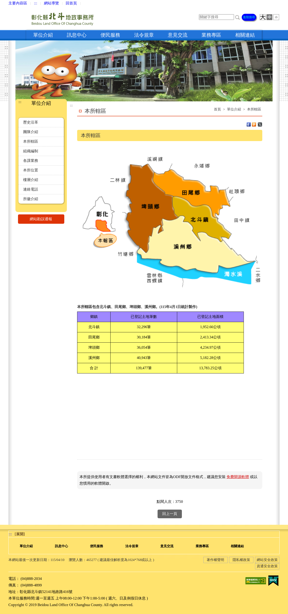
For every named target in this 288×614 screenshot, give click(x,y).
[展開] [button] (20, 534)
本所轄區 (30, 141)
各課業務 (30, 160)
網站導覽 (51, 3)
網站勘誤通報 (47, 219)
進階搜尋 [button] (249, 17)
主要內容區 (17, 3)
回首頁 (71, 3)
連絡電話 (30, 189)
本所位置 (30, 170)
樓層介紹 (30, 179)
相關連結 (245, 35)
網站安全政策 (267, 560)
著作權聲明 (215, 560)
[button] (237, 17)
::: (35, 3)
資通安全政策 (267, 566)
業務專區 (211, 35)
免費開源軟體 (238, 477)
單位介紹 (43, 35)
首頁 (217, 109)
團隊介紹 (30, 132)
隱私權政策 (241, 560)
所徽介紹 (30, 199)
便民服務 (110, 35)
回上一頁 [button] (169, 513)
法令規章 (144, 35)
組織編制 (30, 151)
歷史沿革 (30, 122)
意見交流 (177, 35)
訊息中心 (76, 35)
